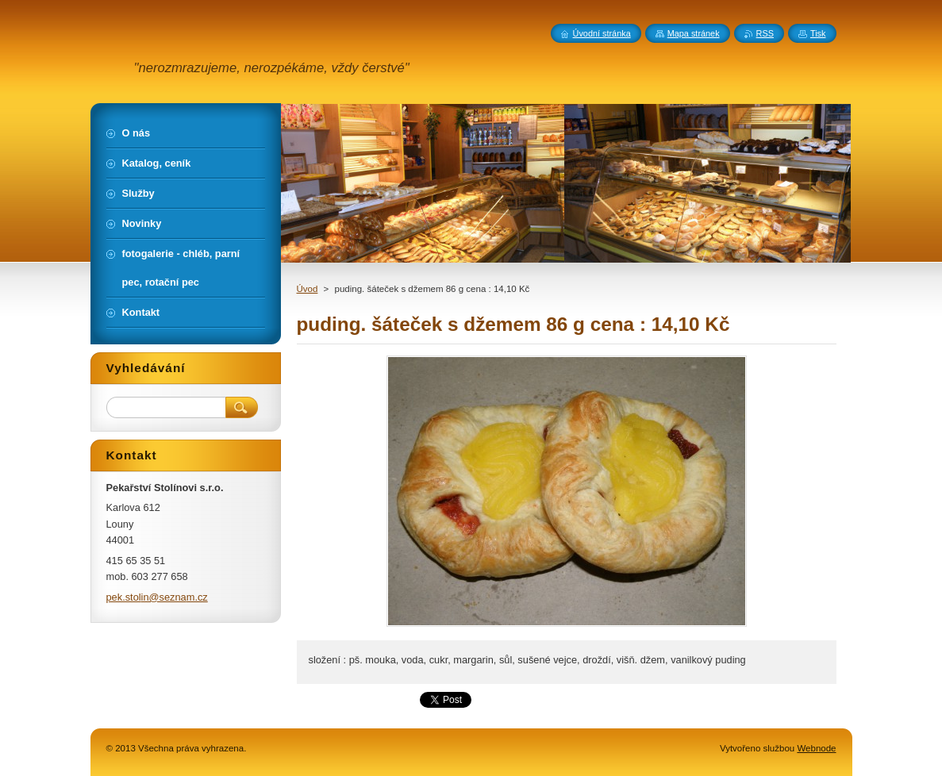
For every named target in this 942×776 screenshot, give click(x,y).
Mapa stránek (693, 33)
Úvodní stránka (602, 33)
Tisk (818, 33)
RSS (765, 33)
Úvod (307, 289)
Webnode (816, 748)
